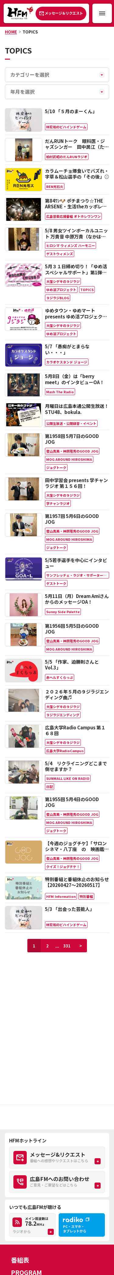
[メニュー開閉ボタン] (102, 13)
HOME (11, 32)
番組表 (20, 1260)
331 (67, 946)
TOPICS (30, 32)
